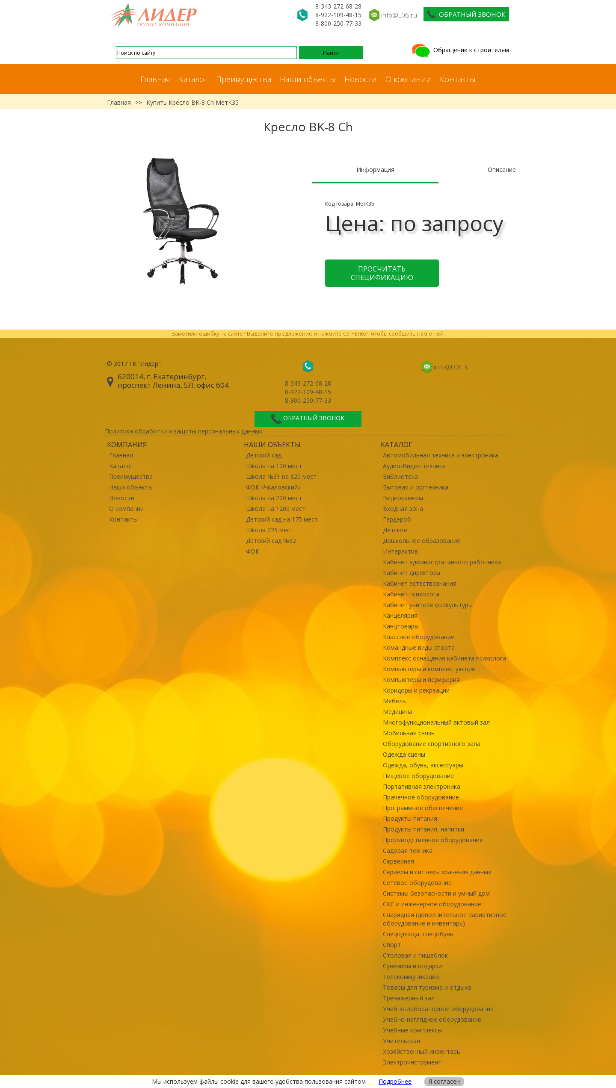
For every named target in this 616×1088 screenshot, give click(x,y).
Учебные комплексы (412, 1030)
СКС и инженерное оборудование (432, 904)
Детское (395, 530)
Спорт (392, 945)
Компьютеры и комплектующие (429, 669)
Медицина (397, 712)
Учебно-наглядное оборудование (432, 1019)
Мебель (394, 701)
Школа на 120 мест (274, 466)
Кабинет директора (411, 573)
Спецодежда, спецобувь (418, 934)
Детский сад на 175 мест (282, 519)
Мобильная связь (409, 733)
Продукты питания (410, 818)
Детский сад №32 (271, 541)
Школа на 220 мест (274, 498)
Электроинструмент (412, 1062)
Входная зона (403, 508)
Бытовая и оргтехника (415, 487)
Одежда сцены (404, 754)
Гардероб (397, 519)
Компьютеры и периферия (421, 679)
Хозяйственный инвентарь (421, 1051)
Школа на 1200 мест (275, 508)
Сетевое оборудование (417, 883)
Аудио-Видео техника (414, 466)
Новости (360, 79)
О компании (408, 79)
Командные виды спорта (419, 647)
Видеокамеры (403, 498)
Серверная (398, 861)
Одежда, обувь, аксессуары (423, 765)
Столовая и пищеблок (415, 955)
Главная (155, 79)
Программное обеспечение (423, 808)
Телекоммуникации (411, 977)
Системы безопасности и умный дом (436, 893)
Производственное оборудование (433, 840)
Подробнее (395, 1081)
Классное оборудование (418, 637)
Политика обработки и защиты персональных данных (183, 431)
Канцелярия (400, 615)
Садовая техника (407, 850)
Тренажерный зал (409, 998)
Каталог (193, 79)
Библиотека (400, 476)
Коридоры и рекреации (416, 690)
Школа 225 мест (269, 530)
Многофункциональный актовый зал (436, 722)
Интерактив (400, 551)
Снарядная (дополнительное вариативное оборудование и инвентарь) (444, 919)
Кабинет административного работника (442, 562)
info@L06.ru (399, 15)
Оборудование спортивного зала (431, 744)
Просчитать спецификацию (382, 273)
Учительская (401, 1041)
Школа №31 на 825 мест (281, 476)
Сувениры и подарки (412, 966)
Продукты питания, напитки (423, 829)
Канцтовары (401, 626)
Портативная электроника (421, 786)
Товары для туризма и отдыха (427, 987)
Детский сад (263, 455)
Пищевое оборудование (418, 776)
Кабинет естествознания (419, 583)
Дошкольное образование (421, 541)
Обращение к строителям (459, 50)
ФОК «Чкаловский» (273, 487)
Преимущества (243, 79)
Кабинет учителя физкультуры (428, 605)
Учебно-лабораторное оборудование (438, 1009)
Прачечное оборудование (421, 797)
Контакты (458, 79)
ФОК (252, 551)
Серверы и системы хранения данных (437, 872)
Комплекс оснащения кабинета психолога (444, 658)
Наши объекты (308, 79)
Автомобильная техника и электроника (440, 455)
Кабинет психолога (411, 594)
